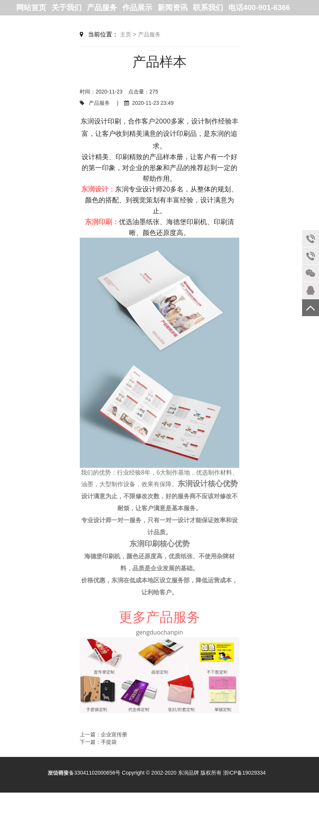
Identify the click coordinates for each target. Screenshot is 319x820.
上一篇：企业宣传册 (103, 734)
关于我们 (67, 7)
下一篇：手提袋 (98, 742)
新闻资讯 (173, 7)
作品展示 (137, 7)
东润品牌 (188, 773)
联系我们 (208, 7)
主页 (125, 34)
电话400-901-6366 (259, 7)
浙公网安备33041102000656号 (84, 773)
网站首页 (31, 7)
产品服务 (102, 7)
